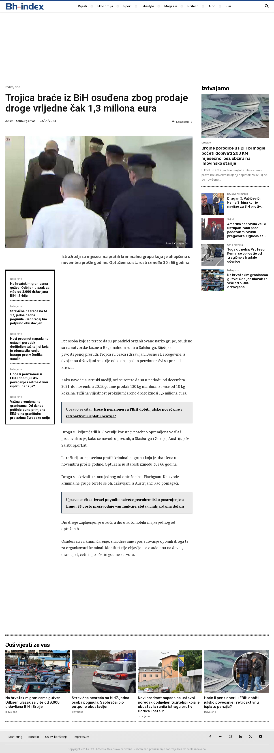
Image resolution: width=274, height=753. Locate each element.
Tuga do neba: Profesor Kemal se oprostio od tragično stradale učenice (246, 255)
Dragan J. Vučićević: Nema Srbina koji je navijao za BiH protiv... (245, 202)
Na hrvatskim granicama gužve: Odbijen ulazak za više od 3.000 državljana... (247, 281)
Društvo (206, 142)
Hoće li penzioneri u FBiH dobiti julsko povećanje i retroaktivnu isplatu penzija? (29, 380)
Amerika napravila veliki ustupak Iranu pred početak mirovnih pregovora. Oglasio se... (246, 230)
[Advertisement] (137, 48)
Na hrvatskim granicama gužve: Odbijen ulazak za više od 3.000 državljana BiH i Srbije (29, 290)
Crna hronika (235, 245)
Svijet (230, 219)
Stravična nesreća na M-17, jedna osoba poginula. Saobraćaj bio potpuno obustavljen (29, 317)
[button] (266, 6)
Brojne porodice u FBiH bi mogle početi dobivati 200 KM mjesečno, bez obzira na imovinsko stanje (233, 156)
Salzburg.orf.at (25, 120)
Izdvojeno (12, 87)
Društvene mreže (237, 194)
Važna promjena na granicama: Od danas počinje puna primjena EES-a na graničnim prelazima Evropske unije (30, 410)
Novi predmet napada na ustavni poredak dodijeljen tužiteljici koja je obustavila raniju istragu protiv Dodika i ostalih (29, 349)
